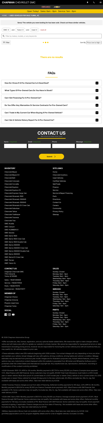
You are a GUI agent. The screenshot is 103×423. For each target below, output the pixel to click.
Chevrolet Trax (10, 221)
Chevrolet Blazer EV (12, 175)
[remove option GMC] (6, 29)
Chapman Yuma (10, 306)
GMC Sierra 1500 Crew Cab (15, 239)
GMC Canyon (10, 227)
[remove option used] (34, 29)
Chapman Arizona (11, 300)
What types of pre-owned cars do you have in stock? (51, 90)
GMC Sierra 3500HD (12, 254)
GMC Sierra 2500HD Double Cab (17, 251)
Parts (55, 196)
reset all (43, 30)
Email (34, 142)
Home (4, 15)
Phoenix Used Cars (12, 303)
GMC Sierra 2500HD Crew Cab (16, 248)
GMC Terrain (9, 260)
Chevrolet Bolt (10, 178)
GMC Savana (9, 233)
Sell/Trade (56, 184)
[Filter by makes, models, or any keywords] (51, 36)
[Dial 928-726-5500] (94, 2)
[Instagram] (9, 314)
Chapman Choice (11, 297)
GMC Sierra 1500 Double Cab (15, 242)
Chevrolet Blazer (11, 172)
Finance (56, 187)
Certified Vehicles (59, 181)
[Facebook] (5, 314)
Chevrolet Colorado (12, 181)
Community (57, 208)
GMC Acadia (9, 224)
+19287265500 (15, 280)
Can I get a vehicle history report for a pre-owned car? (51, 120)
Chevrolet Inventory (60, 175)
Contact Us (57, 202)
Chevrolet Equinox (11, 187)
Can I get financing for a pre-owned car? (51, 97)
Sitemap (56, 214)
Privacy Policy (58, 211)
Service (55, 190)
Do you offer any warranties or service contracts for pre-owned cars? (51, 105)
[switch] (100, 2)
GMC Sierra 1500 (11, 236)
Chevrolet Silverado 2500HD (15, 199)
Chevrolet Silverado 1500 (14, 196)
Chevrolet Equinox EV (13, 190)
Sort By (83, 42)
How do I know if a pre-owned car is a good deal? (51, 83)
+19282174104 (16, 283)
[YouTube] (13, 314)
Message (83, 142)
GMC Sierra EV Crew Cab (14, 257)
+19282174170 (14, 286)
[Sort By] (94, 42)
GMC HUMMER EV (12, 230)
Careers (56, 205)
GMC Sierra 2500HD (12, 245)
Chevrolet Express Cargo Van (16, 193)
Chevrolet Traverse (12, 217)
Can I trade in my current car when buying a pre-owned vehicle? (51, 112)
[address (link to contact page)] (87, 2)
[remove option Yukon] (20, 29)
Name (10, 142)
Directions (56, 199)
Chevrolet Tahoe (11, 211)
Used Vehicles (58, 178)
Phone (54, 142)
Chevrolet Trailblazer (12, 214)
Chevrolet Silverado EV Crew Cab (17, 205)
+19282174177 (20, 289)
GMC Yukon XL (10, 263)
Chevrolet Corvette (12, 184)
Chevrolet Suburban (12, 208)
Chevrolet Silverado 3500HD (15, 202)
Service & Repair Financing (63, 193)
